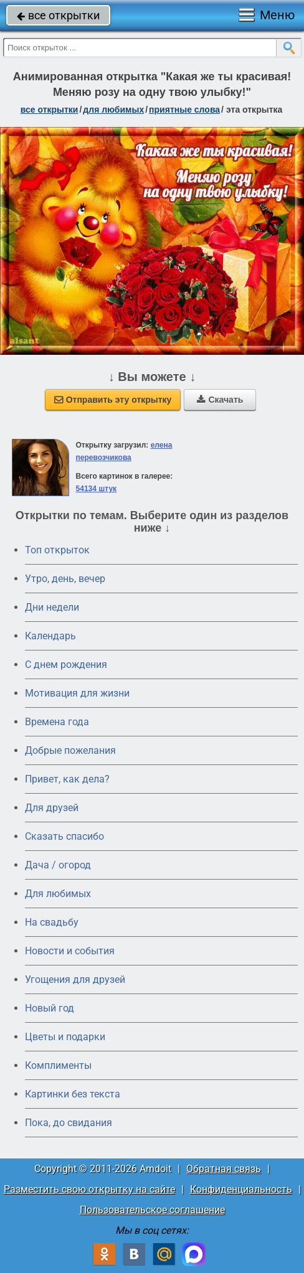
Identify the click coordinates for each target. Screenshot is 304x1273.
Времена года (57, 722)
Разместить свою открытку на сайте (89, 1189)
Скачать (220, 400)
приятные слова (184, 110)
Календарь (50, 636)
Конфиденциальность (241, 1189)
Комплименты (58, 1065)
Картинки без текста (72, 1094)
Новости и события (70, 951)
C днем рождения (66, 664)
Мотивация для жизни (77, 693)
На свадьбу (51, 922)
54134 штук (96, 488)
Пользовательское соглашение (152, 1210)
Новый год (49, 1008)
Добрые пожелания (70, 750)
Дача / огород (58, 865)
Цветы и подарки (65, 1037)
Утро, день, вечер (65, 579)
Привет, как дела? (67, 779)
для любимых (113, 110)
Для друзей (51, 808)
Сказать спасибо (64, 836)
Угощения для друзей (75, 979)
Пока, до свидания (68, 1123)
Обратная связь (223, 1169)
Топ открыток (57, 550)
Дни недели (52, 607)
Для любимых (58, 894)
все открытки (58, 15)
